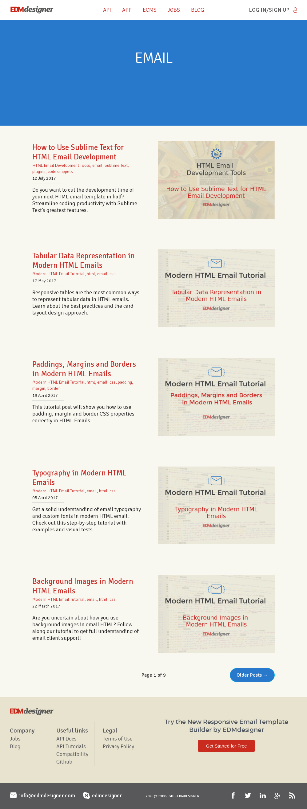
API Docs (66, 738)
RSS (293, 795)
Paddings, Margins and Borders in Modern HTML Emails (84, 368)
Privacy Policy (118, 746)
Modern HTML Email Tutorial (58, 273)
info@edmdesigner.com (47, 795)
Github (64, 761)
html (91, 273)
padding (125, 382)
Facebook (233, 795)
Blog (15, 746)
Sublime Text (116, 165)
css (113, 273)
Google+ (278, 795)
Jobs (15, 738)
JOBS (174, 9)
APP (127, 9)
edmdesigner (107, 795)
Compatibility (72, 754)
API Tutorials (71, 746)
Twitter (248, 795)
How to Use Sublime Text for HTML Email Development (78, 152)
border (53, 388)
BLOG (197, 9)
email (97, 165)
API (107, 9)
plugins (39, 171)
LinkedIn (263, 795)
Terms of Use (118, 738)
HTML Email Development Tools (61, 165)
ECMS (150, 9)
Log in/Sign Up (269, 9)
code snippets (60, 171)
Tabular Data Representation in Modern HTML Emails (83, 260)
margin (38, 388)
